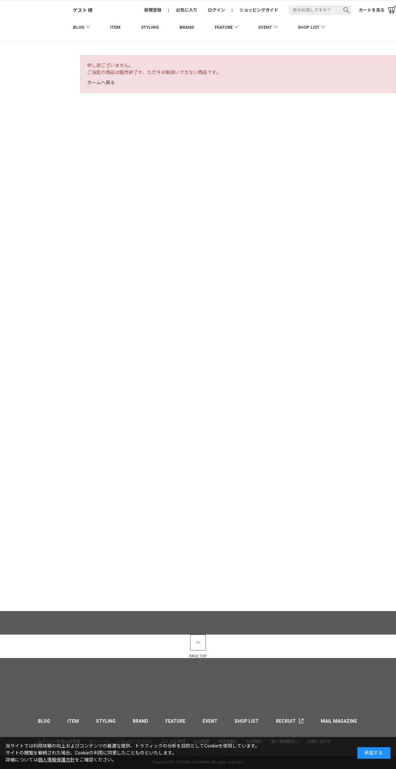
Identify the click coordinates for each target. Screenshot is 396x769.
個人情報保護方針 (56, 759)
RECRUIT (286, 721)
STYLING (150, 27)
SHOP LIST (308, 27)
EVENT (265, 27)
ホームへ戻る (101, 82)
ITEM (115, 27)
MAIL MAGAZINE (339, 721)
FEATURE (224, 27)
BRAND (187, 27)
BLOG (78, 27)
